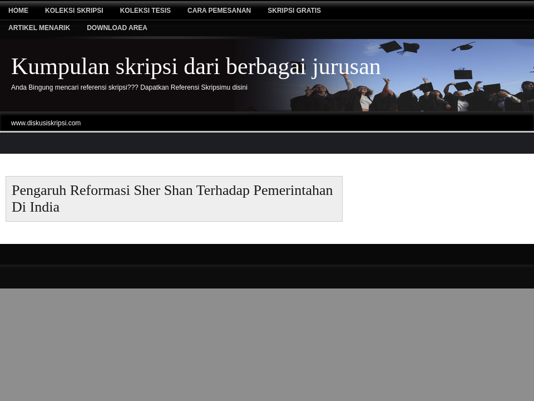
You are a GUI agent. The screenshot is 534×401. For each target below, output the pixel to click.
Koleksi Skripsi (74, 10)
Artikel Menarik (39, 28)
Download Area (117, 28)
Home (18, 10)
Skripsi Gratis (294, 10)
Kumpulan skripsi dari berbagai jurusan (196, 66)
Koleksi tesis (145, 10)
